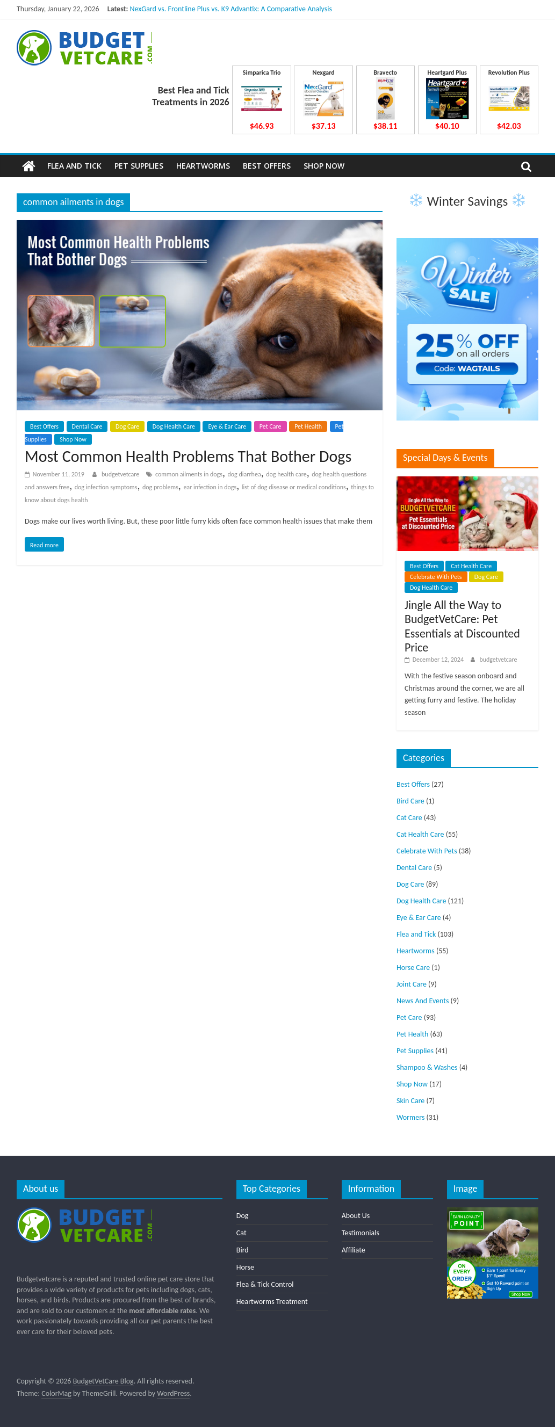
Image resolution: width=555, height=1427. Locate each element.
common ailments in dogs (188, 474)
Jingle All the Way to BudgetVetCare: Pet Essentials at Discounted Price (462, 626)
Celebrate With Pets (436, 577)
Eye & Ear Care (227, 426)
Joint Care (412, 984)
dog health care (286, 474)
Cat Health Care (471, 566)
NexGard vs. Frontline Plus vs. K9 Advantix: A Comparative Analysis (230, 8)
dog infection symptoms (106, 487)
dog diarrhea (244, 474)
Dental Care (87, 426)
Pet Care (271, 426)
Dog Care (127, 426)
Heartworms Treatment (272, 1301)
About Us (356, 1215)
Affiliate (353, 1250)
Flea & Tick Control (265, 1284)
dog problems (160, 487)
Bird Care (410, 801)
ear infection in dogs (209, 487)
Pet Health (308, 426)
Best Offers (267, 166)
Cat (241, 1232)
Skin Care (410, 1100)
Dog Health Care (174, 426)
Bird (242, 1250)
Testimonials (360, 1232)
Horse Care (413, 967)
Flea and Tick (74, 166)
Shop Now (324, 166)
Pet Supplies (138, 166)
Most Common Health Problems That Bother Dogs (188, 456)
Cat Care (409, 817)
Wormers (410, 1117)
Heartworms (203, 166)
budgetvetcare (121, 474)
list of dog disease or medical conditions (294, 487)
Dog (242, 1215)
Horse (245, 1267)
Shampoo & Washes (427, 1067)
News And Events (423, 1000)
